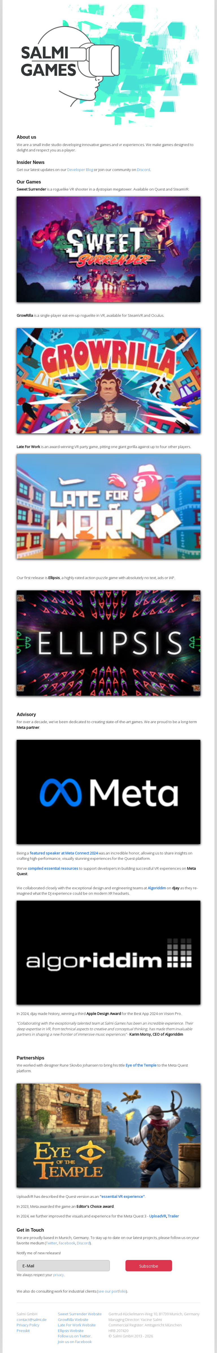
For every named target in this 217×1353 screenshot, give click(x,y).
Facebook (67, 1243)
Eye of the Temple (141, 1065)
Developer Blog (80, 169)
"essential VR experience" (122, 1196)
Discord (143, 169)
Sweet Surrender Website (80, 1313)
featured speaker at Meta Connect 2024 (64, 853)
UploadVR (157, 1216)
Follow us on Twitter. (75, 1336)
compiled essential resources (53, 868)
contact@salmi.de (32, 1319)
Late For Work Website (77, 1324)
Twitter (51, 1243)
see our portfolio (112, 1291)
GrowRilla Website (73, 1319)
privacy (58, 1274)
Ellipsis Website (71, 1330)
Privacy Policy (28, 1324)
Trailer (173, 1216)
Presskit (23, 1330)
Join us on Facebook (75, 1341)
